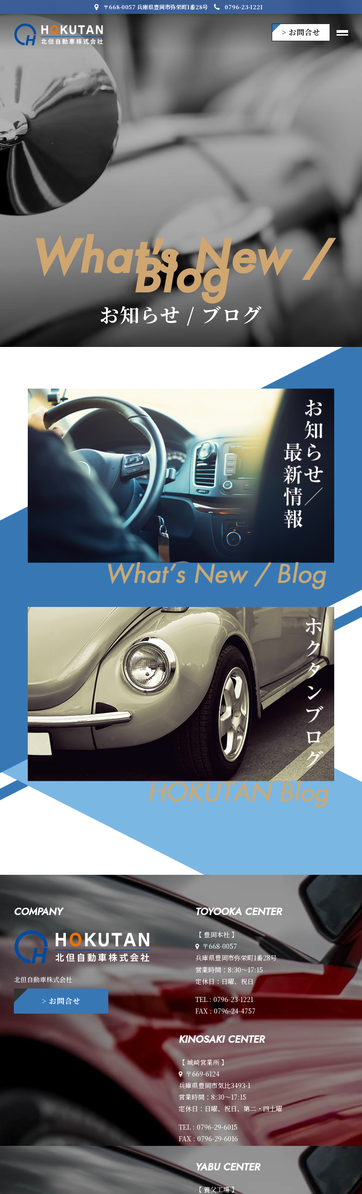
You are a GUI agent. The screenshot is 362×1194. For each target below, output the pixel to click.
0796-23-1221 (238, 7)
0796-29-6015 (217, 1127)
